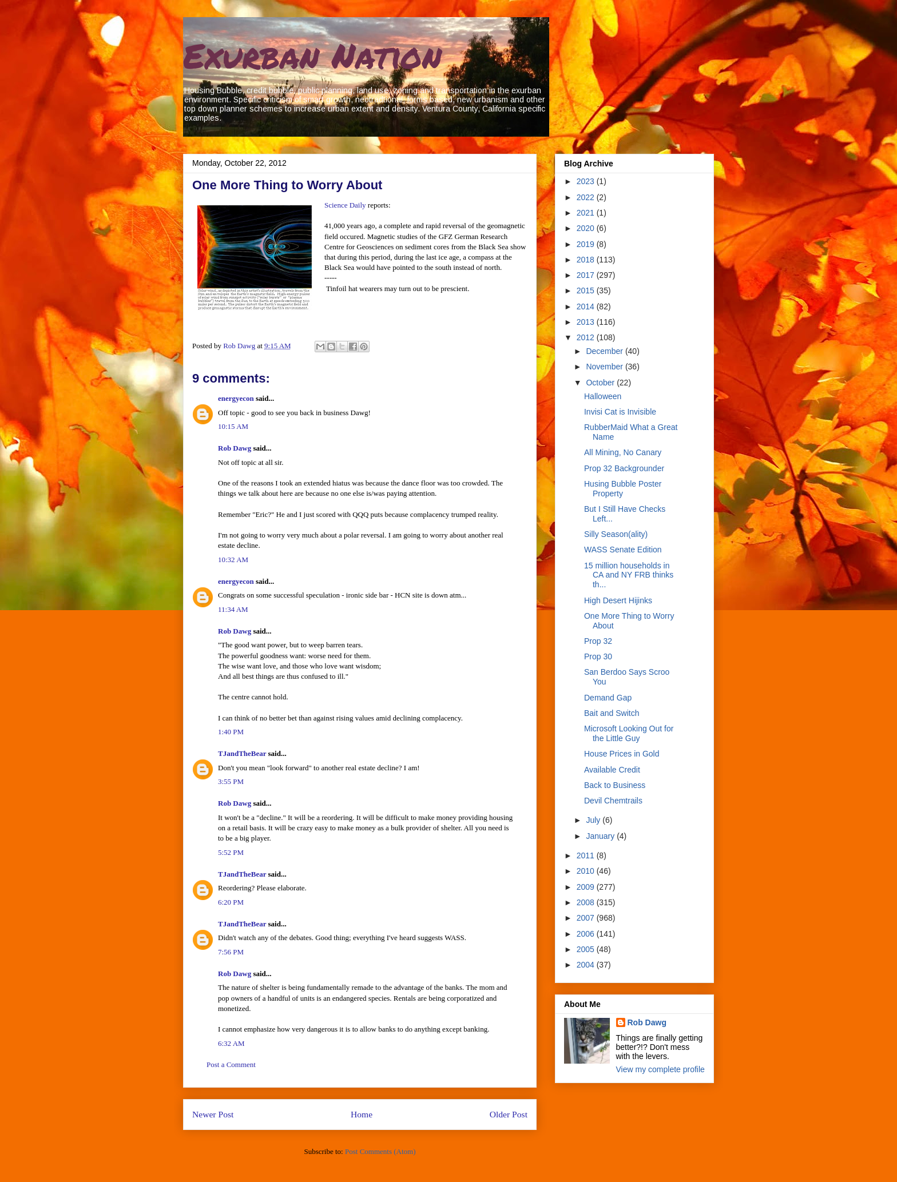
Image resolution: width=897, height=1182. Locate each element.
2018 (587, 259)
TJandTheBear (242, 753)
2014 (587, 306)
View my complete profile (660, 1069)
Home (361, 1114)
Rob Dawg (234, 448)
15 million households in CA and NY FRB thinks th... (628, 575)
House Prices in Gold (622, 753)
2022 (587, 197)
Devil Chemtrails (613, 800)
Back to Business (614, 785)
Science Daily (345, 205)
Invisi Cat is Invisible (620, 411)
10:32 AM (233, 559)
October (601, 382)
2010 (587, 870)
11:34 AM (233, 609)
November (605, 366)
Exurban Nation (312, 54)
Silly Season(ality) (616, 534)
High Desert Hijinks (618, 600)
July (594, 820)
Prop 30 (598, 656)
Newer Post (212, 1114)
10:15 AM (233, 426)
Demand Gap (608, 697)
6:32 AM (231, 1043)
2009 (587, 887)
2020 (587, 228)
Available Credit (612, 769)
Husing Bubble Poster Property (622, 488)
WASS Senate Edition (623, 549)
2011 (587, 855)
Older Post (508, 1114)
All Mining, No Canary (622, 452)
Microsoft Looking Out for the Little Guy (628, 733)
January (601, 836)
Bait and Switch (612, 713)
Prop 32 (598, 641)
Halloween (602, 396)
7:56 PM (231, 952)
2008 (587, 902)
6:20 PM (231, 902)
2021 (587, 212)
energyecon (236, 398)
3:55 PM (231, 781)
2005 (587, 949)
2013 (587, 322)
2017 (587, 275)
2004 (587, 964)
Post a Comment (231, 1064)
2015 (587, 290)
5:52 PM (231, 852)
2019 (587, 244)
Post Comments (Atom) (380, 1151)
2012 (587, 337)
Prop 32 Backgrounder (624, 468)
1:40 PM (231, 731)
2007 (587, 917)
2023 (587, 181)
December (605, 351)
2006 (587, 933)
